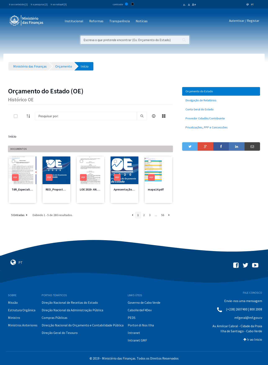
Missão (13, 302)
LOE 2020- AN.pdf (91, 189)
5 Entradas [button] (19, 215)
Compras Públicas (54, 317)
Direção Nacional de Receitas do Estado (70, 302)
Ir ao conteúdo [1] (18, 4)
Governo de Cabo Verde (144, 302)
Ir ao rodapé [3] (59, 4)
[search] (142, 116)
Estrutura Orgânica (21, 310)
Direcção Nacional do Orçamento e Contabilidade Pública (83, 325)
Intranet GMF (137, 340)
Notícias (142, 21)
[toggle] (22, 116)
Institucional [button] (74, 21)
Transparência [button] (119, 21)
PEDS (131, 317)
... (156, 215)
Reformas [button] (96, 21)
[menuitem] (221, 91)
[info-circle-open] (153, 116)
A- (184, 5)
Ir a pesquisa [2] (39, 4)
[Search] (86, 116)
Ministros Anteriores (22, 325)
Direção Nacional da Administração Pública (72, 310)
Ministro (14, 317)
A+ (194, 4)
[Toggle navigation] (49, 21)
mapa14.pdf (156, 189)
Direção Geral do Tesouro (60, 333)
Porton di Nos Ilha (141, 325)
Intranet (134, 333)
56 (162, 215)
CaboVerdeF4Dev (140, 310)
